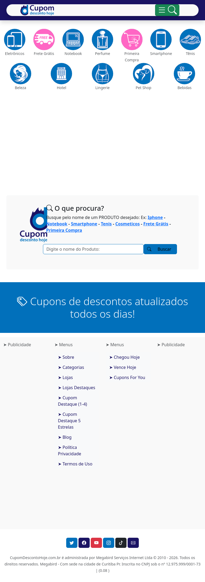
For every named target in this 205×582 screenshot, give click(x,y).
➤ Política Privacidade (69, 450)
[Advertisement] (102, 140)
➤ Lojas (65, 377)
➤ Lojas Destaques (76, 387)
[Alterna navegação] (167, 10)
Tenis (106, 224)
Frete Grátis (155, 224)
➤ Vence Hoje (122, 367)
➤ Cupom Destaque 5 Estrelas (69, 420)
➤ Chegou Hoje (124, 357)
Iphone (155, 217)
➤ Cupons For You (127, 377)
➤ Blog (65, 437)
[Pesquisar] (93, 249)
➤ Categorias (71, 367)
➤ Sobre (66, 357)
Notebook (57, 224)
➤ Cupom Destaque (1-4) (72, 401)
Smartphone (84, 224)
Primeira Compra (64, 230)
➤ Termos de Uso (75, 464)
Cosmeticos (127, 224)
